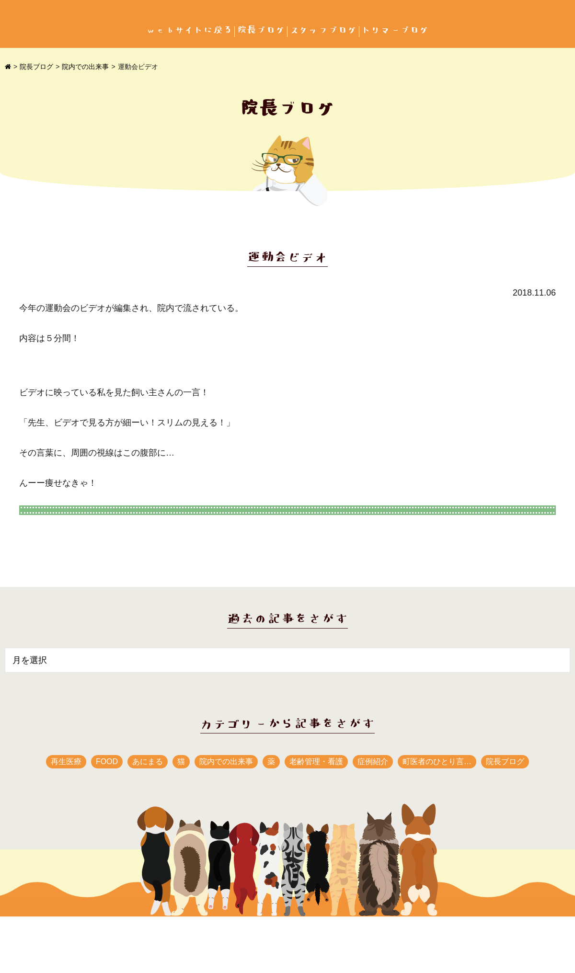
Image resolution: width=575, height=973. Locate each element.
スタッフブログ (323, 30)
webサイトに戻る (189, 30)
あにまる (147, 761)
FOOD (107, 761)
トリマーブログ (395, 30)
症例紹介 (372, 761)
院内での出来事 (85, 66)
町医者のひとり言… (437, 761)
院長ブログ (261, 30)
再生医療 (66, 761)
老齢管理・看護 (316, 761)
